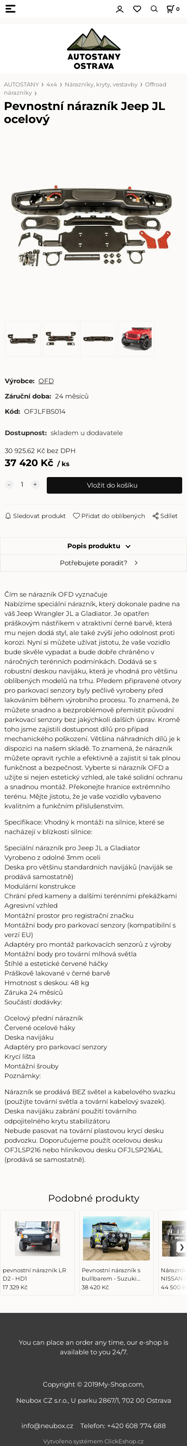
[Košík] (172, 9)
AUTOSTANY (21, 84)
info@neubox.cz (49, 1426)
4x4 (51, 84)
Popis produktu (93, 546)
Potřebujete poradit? (94, 563)
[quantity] (22, 484)
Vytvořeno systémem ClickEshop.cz (93, 1441)
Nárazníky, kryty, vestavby (101, 84)
